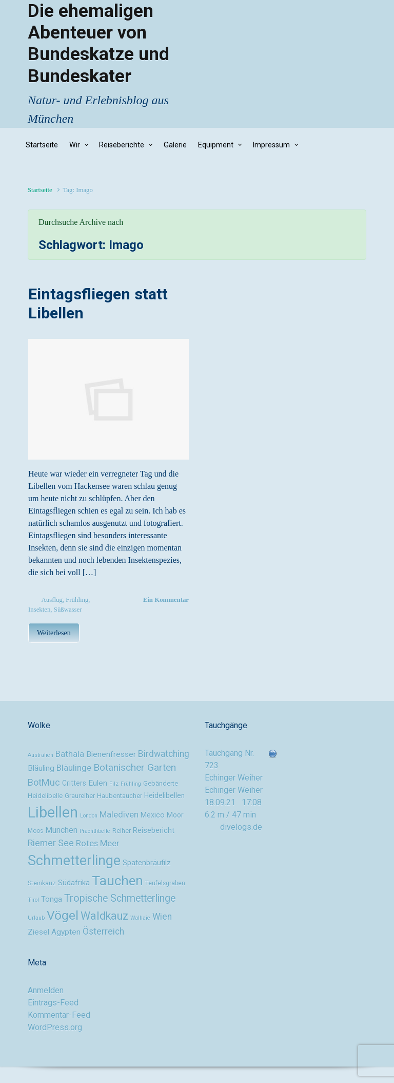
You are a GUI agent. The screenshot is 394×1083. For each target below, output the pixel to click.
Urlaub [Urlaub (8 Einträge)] (36, 918)
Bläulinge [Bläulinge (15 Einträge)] (73, 768)
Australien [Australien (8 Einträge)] (40, 755)
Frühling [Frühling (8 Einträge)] (131, 784)
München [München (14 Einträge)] (61, 830)
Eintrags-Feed (53, 1003)
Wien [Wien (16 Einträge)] (162, 916)
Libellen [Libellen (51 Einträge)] (53, 812)
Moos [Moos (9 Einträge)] (35, 830)
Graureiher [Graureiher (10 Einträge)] (80, 796)
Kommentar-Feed (59, 1015)
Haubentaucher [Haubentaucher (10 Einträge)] (119, 796)
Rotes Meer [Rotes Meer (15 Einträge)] (98, 843)
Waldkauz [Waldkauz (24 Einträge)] (104, 915)
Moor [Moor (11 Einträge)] (175, 815)
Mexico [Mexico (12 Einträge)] (153, 815)
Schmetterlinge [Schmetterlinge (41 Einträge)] (74, 860)
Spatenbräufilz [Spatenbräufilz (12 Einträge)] (147, 863)
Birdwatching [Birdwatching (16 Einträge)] (163, 754)
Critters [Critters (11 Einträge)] (74, 783)
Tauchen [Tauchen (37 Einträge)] (117, 880)
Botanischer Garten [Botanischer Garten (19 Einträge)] (134, 767)
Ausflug (52, 599)
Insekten (39, 609)
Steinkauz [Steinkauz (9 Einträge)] (42, 883)
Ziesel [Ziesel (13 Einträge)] (38, 932)
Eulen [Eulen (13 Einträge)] (97, 783)
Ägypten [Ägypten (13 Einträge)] (66, 932)
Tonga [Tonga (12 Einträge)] (51, 899)
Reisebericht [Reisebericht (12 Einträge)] (153, 830)
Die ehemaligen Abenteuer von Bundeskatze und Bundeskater (98, 43)
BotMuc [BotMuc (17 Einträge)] (44, 782)
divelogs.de (241, 827)
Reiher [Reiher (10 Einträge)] (121, 830)
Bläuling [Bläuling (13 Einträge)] (41, 768)
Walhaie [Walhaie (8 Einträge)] (140, 918)
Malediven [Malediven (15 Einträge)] (119, 814)
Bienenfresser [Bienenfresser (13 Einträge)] (111, 754)
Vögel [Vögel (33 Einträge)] (62, 915)
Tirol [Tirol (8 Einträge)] (33, 900)
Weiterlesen (54, 633)
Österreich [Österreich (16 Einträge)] (103, 931)
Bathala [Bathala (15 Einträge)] (69, 754)
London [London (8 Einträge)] (88, 815)
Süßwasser (68, 609)
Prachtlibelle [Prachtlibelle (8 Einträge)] (95, 831)
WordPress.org (55, 1027)
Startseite (40, 190)
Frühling (77, 599)
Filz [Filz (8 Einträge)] (114, 784)
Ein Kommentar (166, 599)
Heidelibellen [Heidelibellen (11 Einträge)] (164, 795)
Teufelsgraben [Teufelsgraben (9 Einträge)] (165, 883)
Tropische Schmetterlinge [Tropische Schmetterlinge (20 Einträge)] (119, 898)
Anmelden (46, 990)
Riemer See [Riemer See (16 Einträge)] (51, 843)
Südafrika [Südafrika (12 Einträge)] (74, 883)
